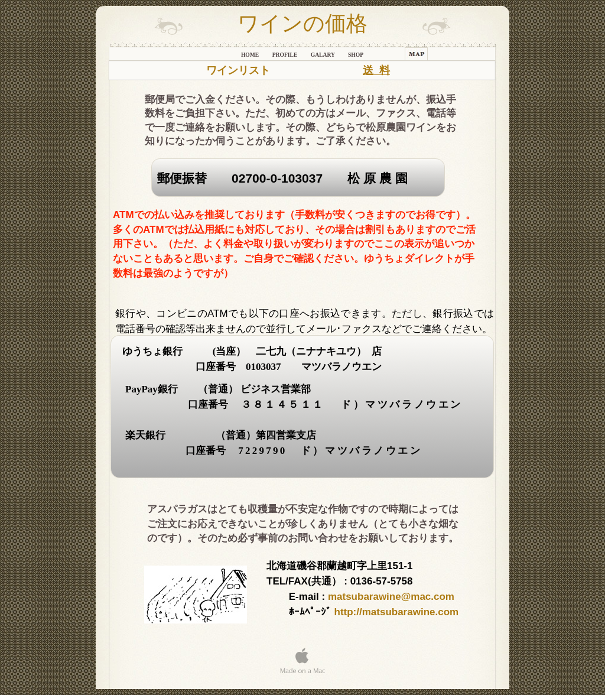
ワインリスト (238, 70)
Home (251, 54)
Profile (285, 54)
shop (355, 54)
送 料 (376, 70)
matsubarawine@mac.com (391, 596)
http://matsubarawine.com (396, 612)
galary (323, 54)
